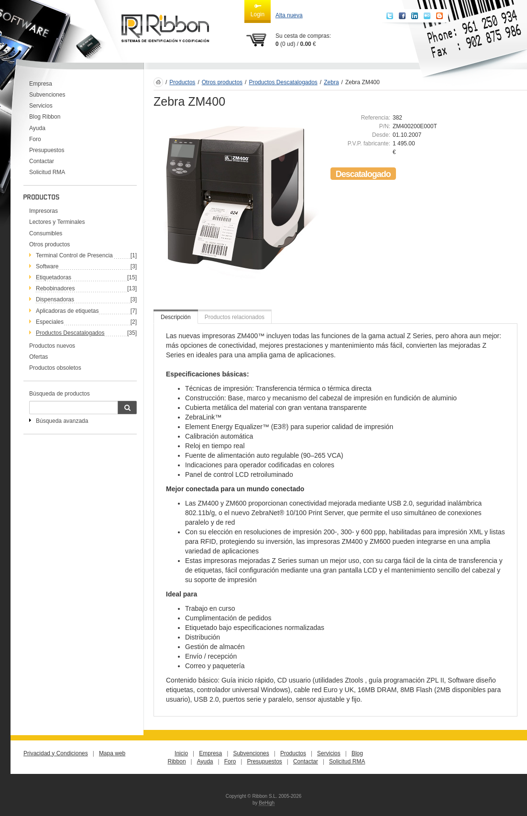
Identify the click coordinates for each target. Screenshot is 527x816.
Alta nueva (289, 15)
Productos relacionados (234, 317)
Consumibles (45, 233)
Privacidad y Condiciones (55, 753)
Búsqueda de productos (59, 393)
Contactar (41, 161)
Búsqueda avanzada (62, 421)
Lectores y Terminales (57, 222)
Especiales (50, 322)
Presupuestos (46, 150)
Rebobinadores (55, 288)
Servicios (41, 105)
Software (47, 266)
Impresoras (43, 211)
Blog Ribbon (44, 116)
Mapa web (112, 753)
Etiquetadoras (53, 277)
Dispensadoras (55, 299)
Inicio (181, 753)
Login (257, 10)
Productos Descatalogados (70, 333)
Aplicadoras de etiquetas (67, 311)
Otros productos (49, 244)
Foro (35, 139)
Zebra (331, 82)
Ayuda (37, 128)
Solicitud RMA (47, 172)
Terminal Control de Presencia (74, 255)
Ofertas (38, 356)
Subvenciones (47, 94)
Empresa (40, 83)
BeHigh (266, 802)
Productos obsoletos (55, 367)
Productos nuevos (52, 345)
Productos (182, 82)
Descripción (176, 317)
